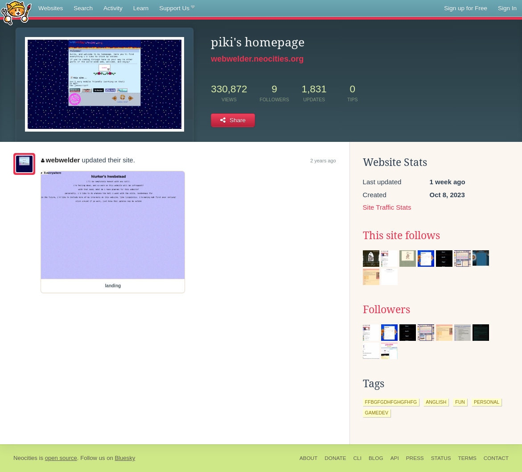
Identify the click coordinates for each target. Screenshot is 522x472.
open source (61, 458)
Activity (113, 8)
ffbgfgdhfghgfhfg (391, 402)
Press (415, 458)
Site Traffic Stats (387, 207)
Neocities (25, 458)
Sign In (507, 8)
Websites (50, 8)
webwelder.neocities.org (257, 58)
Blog (376, 458)
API (394, 458)
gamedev (377, 412)
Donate (335, 458)
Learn (141, 8)
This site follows (401, 235)
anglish (436, 402)
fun (460, 402)
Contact (496, 458)
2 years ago (323, 160)
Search (83, 8)
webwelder (60, 160)
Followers (386, 309)
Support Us (176, 8)
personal (486, 402)
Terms (467, 458)
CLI (357, 458)
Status (441, 458)
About (309, 458)
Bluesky (125, 458)
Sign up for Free (465, 8)
